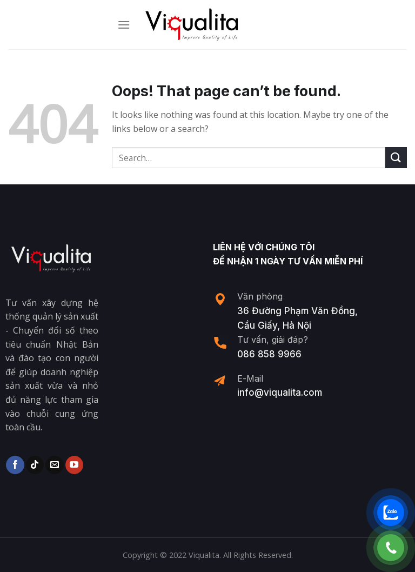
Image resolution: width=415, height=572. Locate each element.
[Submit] (396, 157)
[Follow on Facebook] (15, 465)
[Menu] (123, 24)
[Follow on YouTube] (74, 465)
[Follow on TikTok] (35, 465)
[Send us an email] (54, 465)
